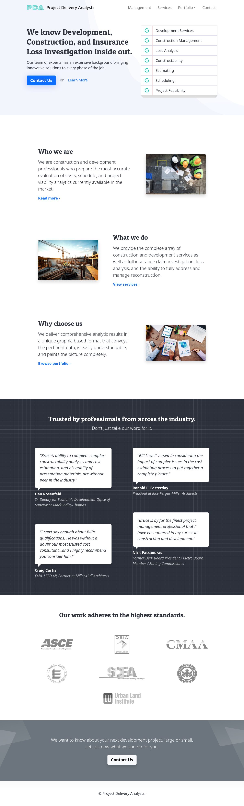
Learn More (78, 80)
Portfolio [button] (185, 7)
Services (165, 7)
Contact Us (41, 80)
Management (139, 7)
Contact (209, 7)
